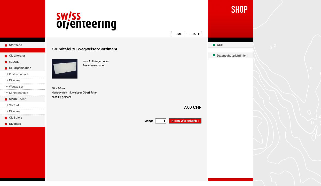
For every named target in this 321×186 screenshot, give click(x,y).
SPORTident (17, 98)
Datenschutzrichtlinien (232, 55)
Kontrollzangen (18, 92)
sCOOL (14, 61)
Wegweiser (16, 86)
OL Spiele (15, 117)
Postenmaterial (18, 74)
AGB (220, 45)
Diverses (14, 80)
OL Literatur (17, 55)
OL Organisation (20, 67)
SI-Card (14, 105)
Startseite (15, 45)
